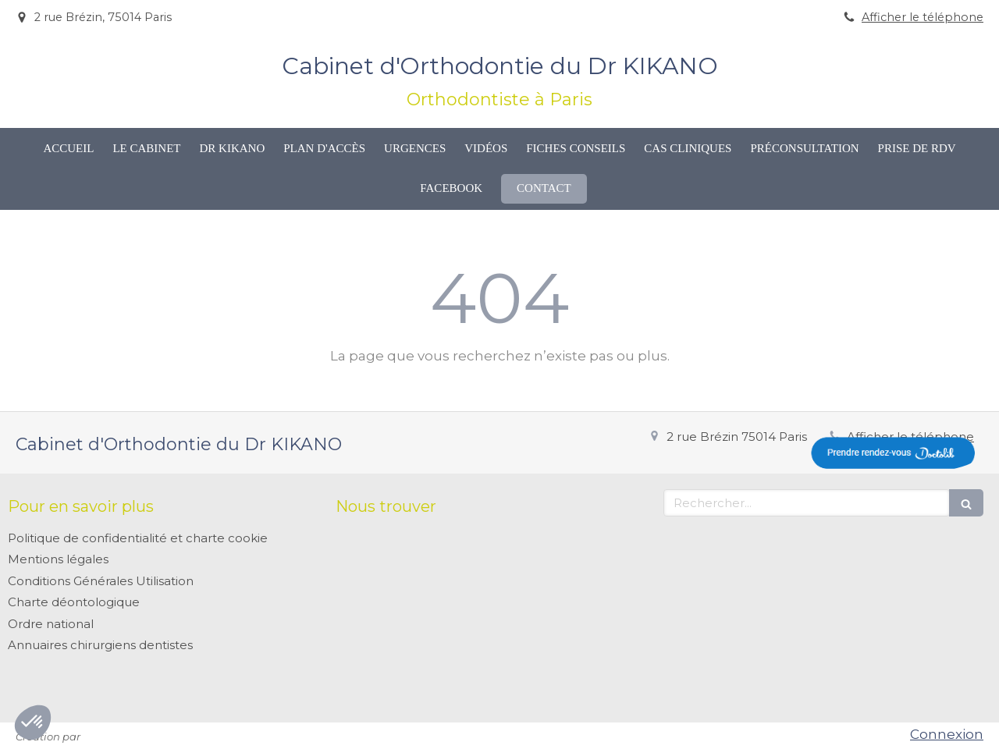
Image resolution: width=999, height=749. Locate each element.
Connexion (946, 734)
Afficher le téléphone (922, 17)
